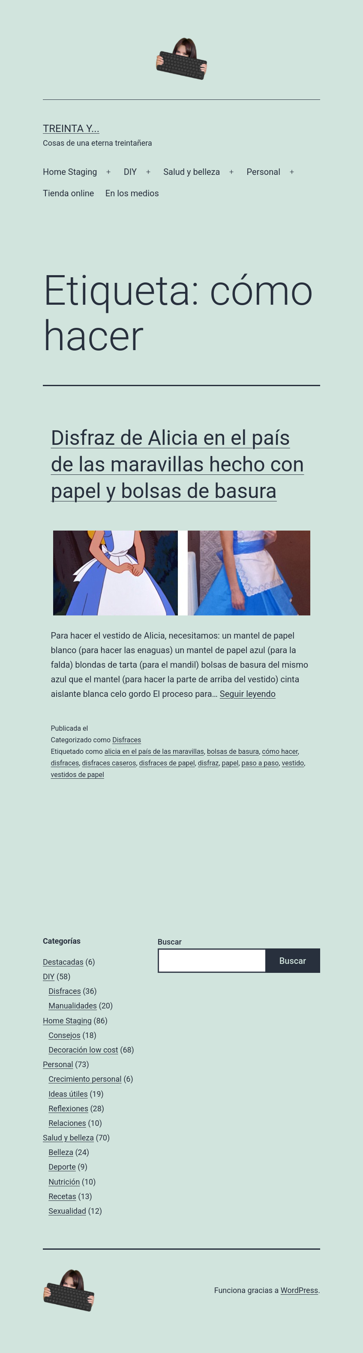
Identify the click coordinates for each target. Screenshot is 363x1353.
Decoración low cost (83, 1049)
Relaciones (67, 1123)
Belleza (60, 1152)
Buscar (170, 941)
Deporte (62, 1166)
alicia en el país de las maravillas (154, 751)
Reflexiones (68, 1108)
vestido (293, 763)
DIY (130, 172)
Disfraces (126, 740)
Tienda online (68, 193)
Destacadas (63, 961)
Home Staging (70, 172)
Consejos (64, 1035)
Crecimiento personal (85, 1078)
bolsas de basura (233, 751)
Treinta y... (71, 129)
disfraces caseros (109, 763)
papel (230, 763)
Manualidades (72, 1005)
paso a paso (260, 763)
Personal (263, 172)
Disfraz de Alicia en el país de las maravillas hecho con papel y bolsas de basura (177, 465)
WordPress (299, 1290)
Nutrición (64, 1181)
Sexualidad (67, 1210)
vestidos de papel (77, 775)
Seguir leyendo (248, 694)
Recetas (62, 1196)
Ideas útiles (68, 1093)
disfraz (208, 763)
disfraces (65, 763)
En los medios (132, 193)
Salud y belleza (191, 172)
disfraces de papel (167, 763)
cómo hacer (279, 751)
